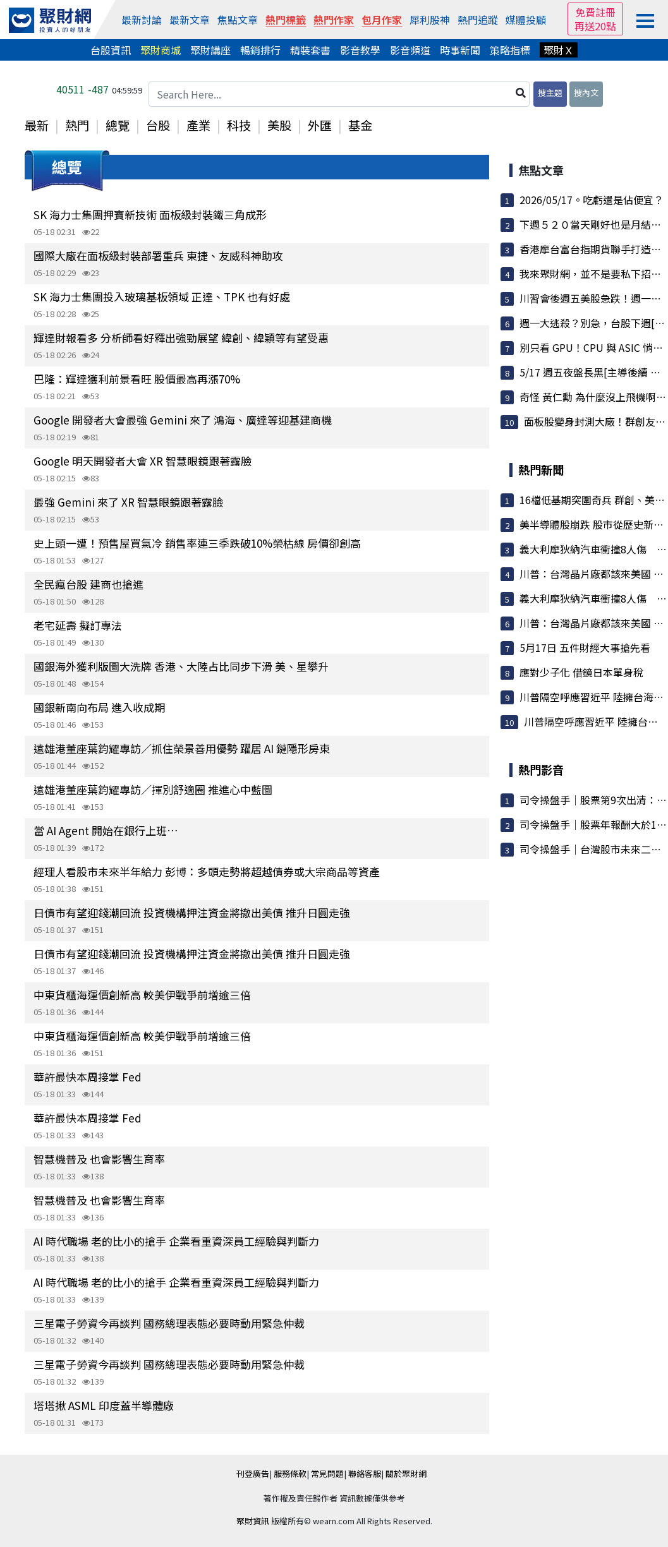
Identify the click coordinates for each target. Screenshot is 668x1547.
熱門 (77, 125)
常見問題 (327, 1473)
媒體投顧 (526, 19)
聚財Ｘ (559, 49)
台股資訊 (110, 49)
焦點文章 (237, 19)
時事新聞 (460, 49)
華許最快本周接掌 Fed (87, 1077)
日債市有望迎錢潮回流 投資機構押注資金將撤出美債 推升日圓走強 (191, 912)
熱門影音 (541, 769)
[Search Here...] (339, 94)
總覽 (118, 125)
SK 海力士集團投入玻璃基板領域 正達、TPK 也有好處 (161, 296)
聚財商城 (160, 49)
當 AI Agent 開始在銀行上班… (105, 830)
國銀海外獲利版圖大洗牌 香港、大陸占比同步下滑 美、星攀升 (181, 666)
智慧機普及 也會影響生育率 (99, 1159)
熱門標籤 (285, 19)
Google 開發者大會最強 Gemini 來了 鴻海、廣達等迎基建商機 (182, 420)
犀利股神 (430, 19)
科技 (239, 125)
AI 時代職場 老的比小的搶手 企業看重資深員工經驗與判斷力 (176, 1241)
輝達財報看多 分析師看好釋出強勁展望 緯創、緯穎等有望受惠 (181, 338)
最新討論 (141, 19)
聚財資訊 (252, 1521)
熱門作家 (333, 19)
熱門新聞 (541, 469)
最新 (37, 125)
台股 (158, 125)
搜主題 (550, 93)
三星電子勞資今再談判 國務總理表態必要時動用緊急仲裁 (169, 1323)
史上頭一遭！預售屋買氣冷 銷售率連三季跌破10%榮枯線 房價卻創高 (197, 543)
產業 (198, 125)
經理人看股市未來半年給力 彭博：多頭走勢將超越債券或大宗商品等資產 (206, 871)
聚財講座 (210, 49)
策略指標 (510, 49)
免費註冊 (595, 12)
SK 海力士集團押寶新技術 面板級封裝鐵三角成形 (150, 214)
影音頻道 (410, 49)
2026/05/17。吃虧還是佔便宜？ (591, 199)
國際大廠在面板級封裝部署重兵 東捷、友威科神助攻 (158, 255)
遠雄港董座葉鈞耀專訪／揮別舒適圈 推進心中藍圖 (152, 789)
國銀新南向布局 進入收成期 (99, 707)
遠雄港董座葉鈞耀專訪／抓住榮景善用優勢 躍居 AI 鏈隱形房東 (181, 748)
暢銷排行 (260, 49)
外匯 (320, 125)
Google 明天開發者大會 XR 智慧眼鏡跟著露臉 (142, 461)
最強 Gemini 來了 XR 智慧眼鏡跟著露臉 (128, 502)
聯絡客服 (364, 1473)
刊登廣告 (252, 1473)
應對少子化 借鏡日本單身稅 (581, 672)
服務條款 (290, 1473)
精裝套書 (310, 49)
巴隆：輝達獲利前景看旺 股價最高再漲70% (136, 379)
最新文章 (189, 19)
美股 (279, 125)
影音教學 (360, 49)
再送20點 (595, 26)
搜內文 (586, 93)
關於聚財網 (406, 1473)
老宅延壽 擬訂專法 (77, 625)
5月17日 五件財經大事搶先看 (584, 647)
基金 (360, 125)
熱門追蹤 (478, 19)
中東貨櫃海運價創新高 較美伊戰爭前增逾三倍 (142, 994)
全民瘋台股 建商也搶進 (88, 584)
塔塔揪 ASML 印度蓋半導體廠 (103, 1405)
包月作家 (381, 19)
